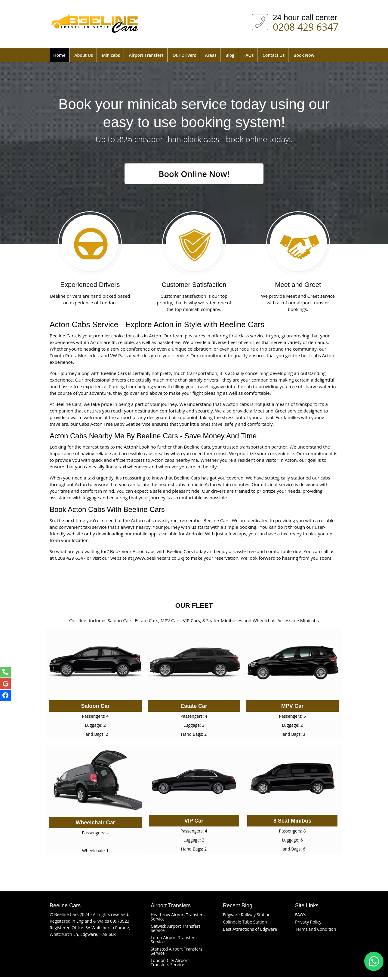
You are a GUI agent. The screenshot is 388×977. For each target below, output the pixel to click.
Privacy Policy (308, 922)
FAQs (248, 55)
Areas (211, 55)
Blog (230, 55)
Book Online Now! (194, 174)
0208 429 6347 (305, 25)
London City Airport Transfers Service (170, 963)
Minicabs (111, 55)
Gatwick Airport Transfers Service (176, 928)
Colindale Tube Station (245, 922)
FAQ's (300, 915)
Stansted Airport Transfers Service (176, 951)
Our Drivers (184, 55)
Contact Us (274, 55)
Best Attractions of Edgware (250, 929)
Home (59, 55)
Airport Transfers (146, 55)
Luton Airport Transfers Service (173, 940)
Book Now (304, 55)
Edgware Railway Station (247, 915)
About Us (83, 55)
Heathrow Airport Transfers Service (178, 917)
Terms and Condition (315, 929)
